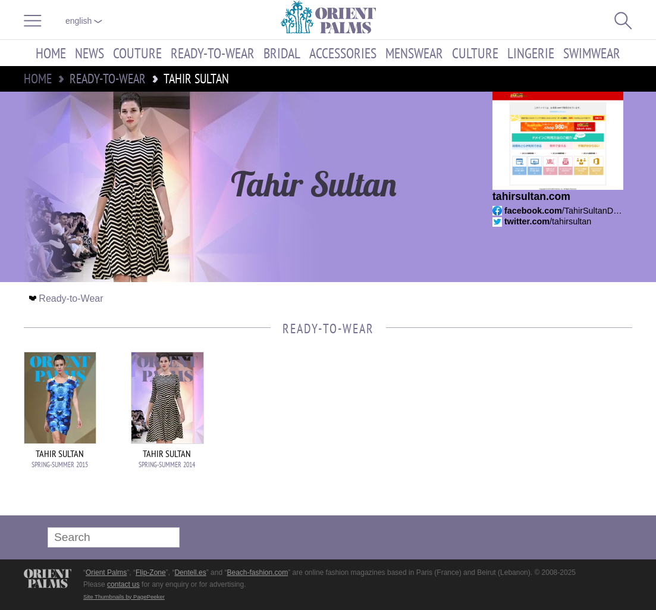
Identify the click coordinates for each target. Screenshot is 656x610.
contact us (123, 584)
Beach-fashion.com (257, 572)
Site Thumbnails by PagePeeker (124, 596)
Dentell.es (190, 572)
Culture (475, 53)
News (89, 53)
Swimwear (591, 53)
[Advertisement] (549, 432)
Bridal (281, 53)
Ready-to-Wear (213, 53)
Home (51, 53)
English (83, 21)
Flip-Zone (151, 572)
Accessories (342, 53)
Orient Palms (106, 572)
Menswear (414, 53)
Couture (137, 53)
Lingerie (530, 53)
